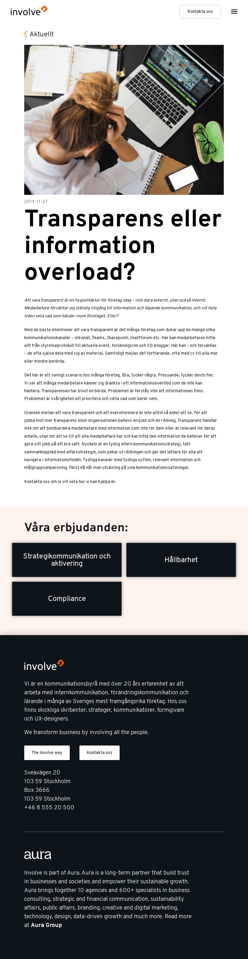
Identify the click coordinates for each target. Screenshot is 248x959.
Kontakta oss (200, 12)
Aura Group (46, 925)
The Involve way (46, 753)
